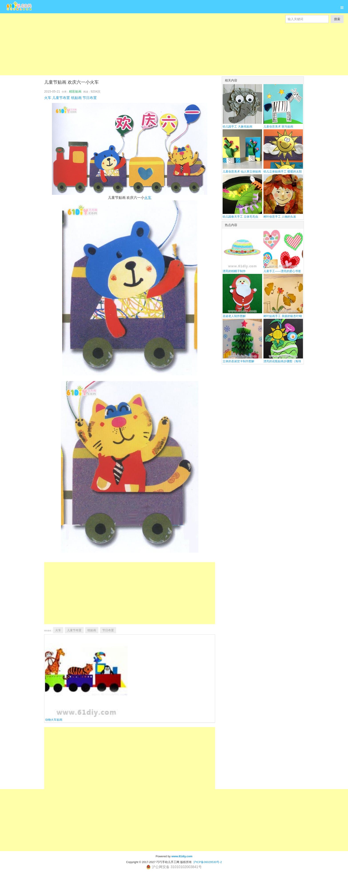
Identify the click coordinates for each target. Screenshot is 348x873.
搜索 (337, 19)
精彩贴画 (75, 91)
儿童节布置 (61, 98)
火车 (47, 98)
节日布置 (90, 98)
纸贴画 (76, 98)
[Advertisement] (133, 44)
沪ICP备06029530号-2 (207, 862)
